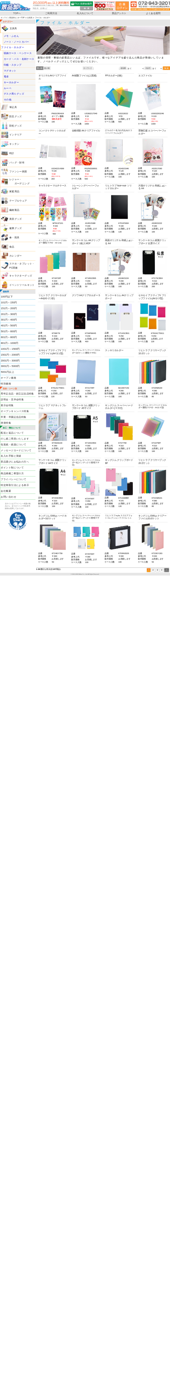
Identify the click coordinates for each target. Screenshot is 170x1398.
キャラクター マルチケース (52, 185)
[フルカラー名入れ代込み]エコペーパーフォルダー (118, 131)
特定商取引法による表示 (15, 485)
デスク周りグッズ (14, 94)
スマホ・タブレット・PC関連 (22, 265)
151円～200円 (9, 308)
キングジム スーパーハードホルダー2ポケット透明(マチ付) (86, 351)
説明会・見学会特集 (12, 399)
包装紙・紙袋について (13, 444)
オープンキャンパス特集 (15, 411)
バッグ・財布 (16, 162)
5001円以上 (7, 372)
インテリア (15, 134)
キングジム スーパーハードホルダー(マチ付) (119, 407)
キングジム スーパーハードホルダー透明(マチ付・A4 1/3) (53, 241)
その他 (7, 99)
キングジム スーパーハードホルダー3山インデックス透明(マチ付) (86, 462)
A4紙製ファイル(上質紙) (84, 76)
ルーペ (7, 88)
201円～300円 (9, 314)
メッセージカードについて (16, 450)
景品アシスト (119, 13)
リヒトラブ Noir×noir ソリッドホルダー (118, 187)
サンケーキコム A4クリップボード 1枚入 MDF (86, 242)
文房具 (29, 18)
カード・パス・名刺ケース (19, 59)
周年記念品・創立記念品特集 (17, 393)
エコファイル (145, 76)
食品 (11, 246)
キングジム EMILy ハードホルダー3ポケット (52, 517)
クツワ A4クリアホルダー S (86, 295)
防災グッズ (15, 116)
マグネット (10, 70)
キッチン (14, 144)
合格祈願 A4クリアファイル (86, 130)
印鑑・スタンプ (13, 64)
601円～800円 (9, 337)
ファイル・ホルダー (12, 47)
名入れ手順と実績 (11, 456)
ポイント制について (12, 467)
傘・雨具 (14, 237)
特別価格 (6, 383)
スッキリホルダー (114, 350)
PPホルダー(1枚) (113, 76)
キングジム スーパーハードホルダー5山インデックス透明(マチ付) (86, 518)
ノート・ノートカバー (16, 41)
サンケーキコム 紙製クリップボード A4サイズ (52, 462)
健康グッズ (15, 228)
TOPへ (17, 13)
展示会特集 (7, 405)
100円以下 (7, 296)
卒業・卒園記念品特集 (13, 416)
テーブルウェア (18, 200)
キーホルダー (11, 82)
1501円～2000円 (10, 354)
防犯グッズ (15, 125)
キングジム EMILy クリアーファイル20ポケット (152, 517)
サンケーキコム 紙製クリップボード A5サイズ (86, 407)
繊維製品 (14, 209)
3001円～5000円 (10, 366)
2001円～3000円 (10, 360)
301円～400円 (9, 319)
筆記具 (13, 107)
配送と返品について (12, 432)
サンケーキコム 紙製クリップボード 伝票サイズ (152, 242)
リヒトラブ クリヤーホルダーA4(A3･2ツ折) (52, 297)
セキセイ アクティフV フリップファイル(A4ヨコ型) (52, 352)
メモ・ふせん (11, 35)
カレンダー (15, 255)
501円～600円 (9, 331)
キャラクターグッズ (20, 275)
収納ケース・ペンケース (18, 53)
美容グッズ (15, 219)
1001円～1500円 (10, 348)
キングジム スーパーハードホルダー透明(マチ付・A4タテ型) (152, 406)
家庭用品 (14, 191)
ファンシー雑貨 (18, 171)
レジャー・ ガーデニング (19, 181)
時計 (11, 153)
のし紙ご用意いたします (15, 438)
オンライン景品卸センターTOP (12, 18)
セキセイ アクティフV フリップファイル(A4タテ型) (152, 297)
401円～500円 (9, 325)
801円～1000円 (9, 343)
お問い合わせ (8, 496)
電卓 (6, 76)
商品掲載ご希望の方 (12, 473)
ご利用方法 (51, 13)
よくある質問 (153, 13)
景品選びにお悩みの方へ (15, 461)
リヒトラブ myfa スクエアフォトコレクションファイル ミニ (118, 516)
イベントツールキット (22, 284)
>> (167, 570)
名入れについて (85, 13)
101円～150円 (9, 302)
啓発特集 (6, 422)
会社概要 (6, 490)
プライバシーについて (13, 479)
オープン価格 (8, 378)
